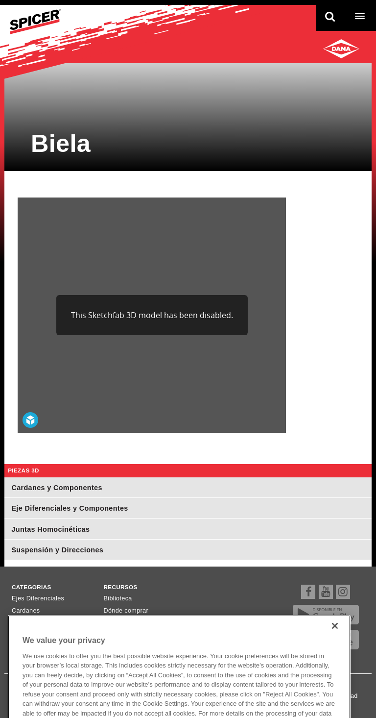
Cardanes (26, 610)
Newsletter (119, 622)
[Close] (335, 640)
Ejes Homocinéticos (40, 622)
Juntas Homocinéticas (50, 529)
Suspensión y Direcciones (57, 550)
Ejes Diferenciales (38, 598)
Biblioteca (118, 598)
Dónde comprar (126, 610)
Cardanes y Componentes (56, 488)
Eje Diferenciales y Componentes (69, 508)
